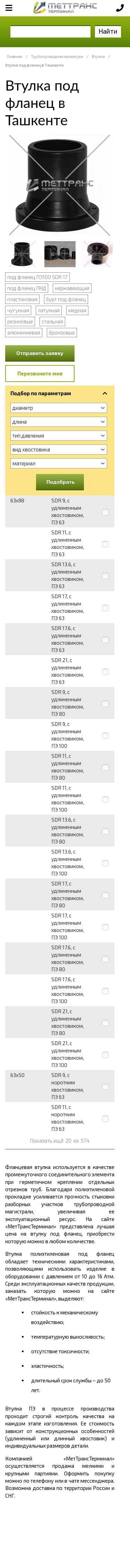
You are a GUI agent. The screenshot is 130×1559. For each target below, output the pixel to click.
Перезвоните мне (40, 373)
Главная (14, 56)
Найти (108, 31)
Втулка (98, 56)
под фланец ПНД (26, 288)
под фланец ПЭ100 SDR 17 (37, 277)
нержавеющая (72, 288)
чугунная (18, 310)
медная (77, 310)
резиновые (20, 321)
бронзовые (62, 332)
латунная (49, 310)
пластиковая (22, 299)
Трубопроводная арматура (57, 56)
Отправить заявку (39, 353)
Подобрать (60, 481)
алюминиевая (23, 332)
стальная (52, 321)
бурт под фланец (66, 299)
